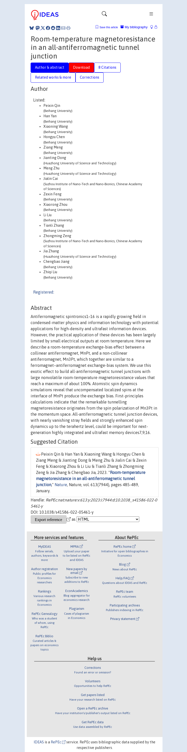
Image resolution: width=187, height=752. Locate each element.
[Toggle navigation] (104, 15)
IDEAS (39, 742)
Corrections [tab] (89, 77)
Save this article (108, 27)
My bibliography (133, 27)
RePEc (58, 742)
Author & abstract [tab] (49, 67)
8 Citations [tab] (107, 67)
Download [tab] (81, 67)
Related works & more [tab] (53, 77)
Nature (61, 484)
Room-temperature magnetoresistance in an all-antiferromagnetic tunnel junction (90, 478)
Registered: (43, 292)
